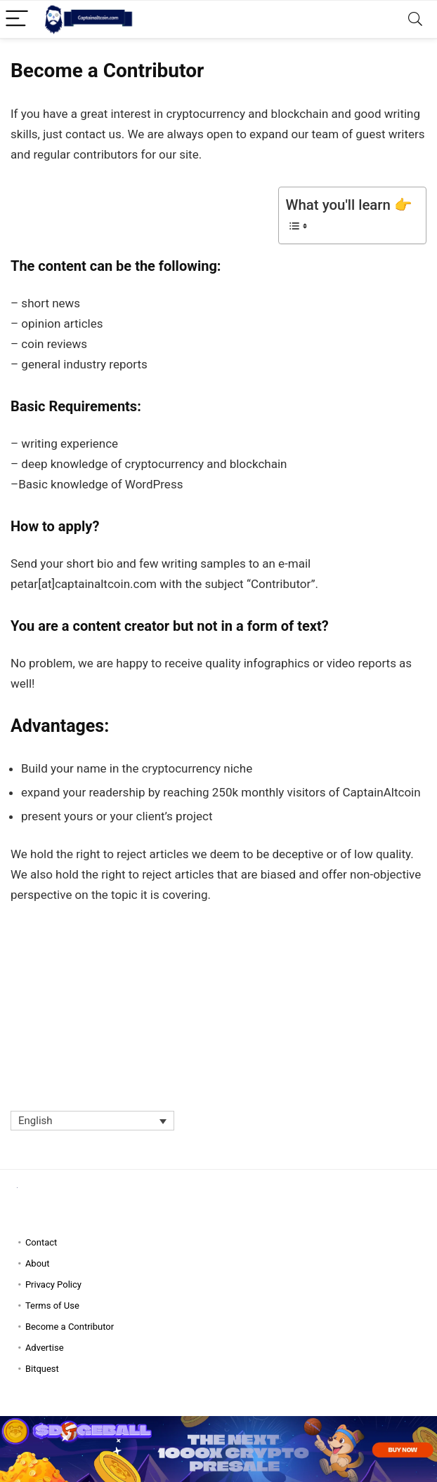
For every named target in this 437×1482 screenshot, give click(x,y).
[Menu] (17, 19)
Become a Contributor (69, 1326)
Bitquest (42, 1368)
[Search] (415, 19)
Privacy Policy (53, 1284)
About (37, 1263)
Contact (41, 1242)
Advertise (44, 1347)
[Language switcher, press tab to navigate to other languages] (92, 1120)
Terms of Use (52, 1305)
